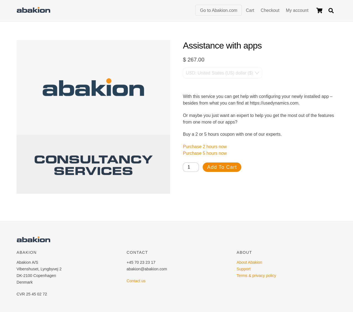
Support (243, 269)
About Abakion (249, 262)
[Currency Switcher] (222, 73)
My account (297, 10)
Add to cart (222, 167)
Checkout (270, 10)
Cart (250, 10)
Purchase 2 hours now (205, 146)
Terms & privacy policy (256, 275)
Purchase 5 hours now (205, 153)
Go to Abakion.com (218, 10)
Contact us (136, 281)
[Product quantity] (191, 167)
